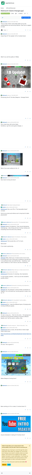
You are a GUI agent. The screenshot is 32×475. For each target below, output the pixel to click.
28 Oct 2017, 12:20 (15, 122)
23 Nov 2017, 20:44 (15, 413)
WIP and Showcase (5, 13)
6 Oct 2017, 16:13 (14, 21)
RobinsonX (4, 21)
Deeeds (4, 207)
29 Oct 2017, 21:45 (13, 327)
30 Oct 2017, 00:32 (15, 342)
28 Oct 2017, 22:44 (13, 207)
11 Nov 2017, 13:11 (14, 351)
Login (9, 464)
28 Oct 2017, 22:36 (15, 177)
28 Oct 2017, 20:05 (15, 150)
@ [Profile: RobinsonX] (4, 209)
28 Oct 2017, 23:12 (15, 287)
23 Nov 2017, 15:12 (15, 385)
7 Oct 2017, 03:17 (14, 95)
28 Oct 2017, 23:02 (15, 255)
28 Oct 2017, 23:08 (13, 272)
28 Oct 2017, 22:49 (15, 224)
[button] (2, 473)
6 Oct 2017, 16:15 (14, 33)
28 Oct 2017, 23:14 (13, 302)
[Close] (29, 446)
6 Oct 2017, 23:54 (14, 63)
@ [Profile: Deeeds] (3, 226)
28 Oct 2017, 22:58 (13, 239)
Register (4, 464)
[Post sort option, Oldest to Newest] (2, 17)
